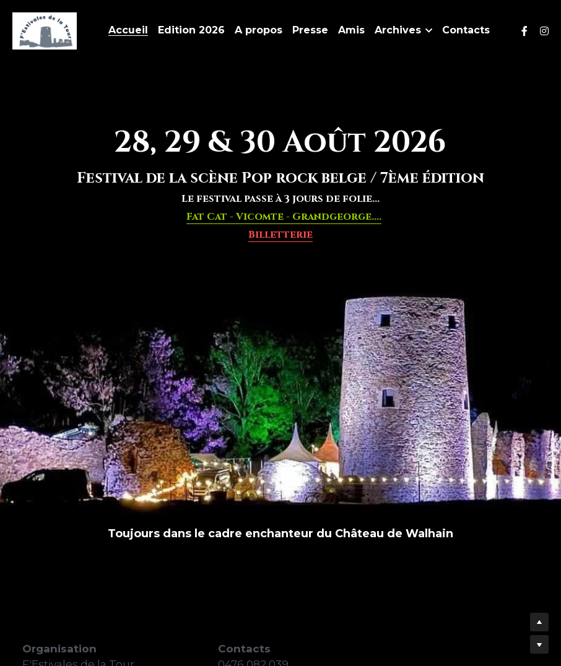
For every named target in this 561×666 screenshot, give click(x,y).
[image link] (44, 30)
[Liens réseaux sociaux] (524, 31)
